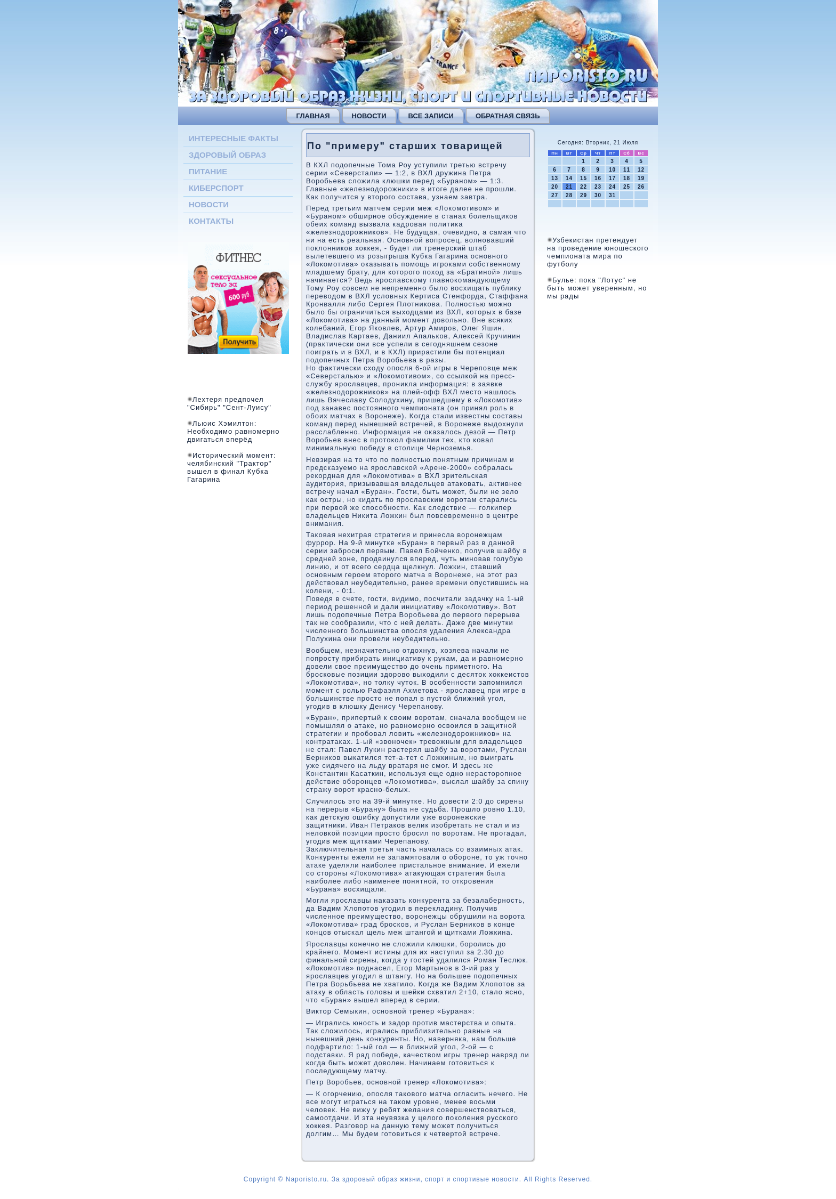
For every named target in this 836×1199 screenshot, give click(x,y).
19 (641, 178)
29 (583, 195)
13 (554, 178)
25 (626, 187)
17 (612, 178)
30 (597, 195)
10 (612, 170)
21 (569, 187)
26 (641, 187)
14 (569, 178)
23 (597, 187)
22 (583, 187)
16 (597, 178)
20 (554, 187)
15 (583, 178)
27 (554, 195)
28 (569, 195)
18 (626, 178)
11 (626, 170)
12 (641, 170)
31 (612, 195)
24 (612, 187)
